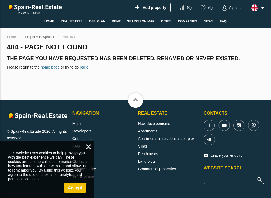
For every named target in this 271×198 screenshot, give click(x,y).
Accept (75, 188)
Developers (82, 131)
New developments (154, 123)
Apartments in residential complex (166, 138)
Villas (142, 146)
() (189, 7)
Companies (82, 138)
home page (50, 67)
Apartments (148, 131)
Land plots (147, 161)
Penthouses (148, 154)
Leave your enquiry (226, 155)
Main (76, 123)
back (84, 67)
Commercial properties (157, 169)
